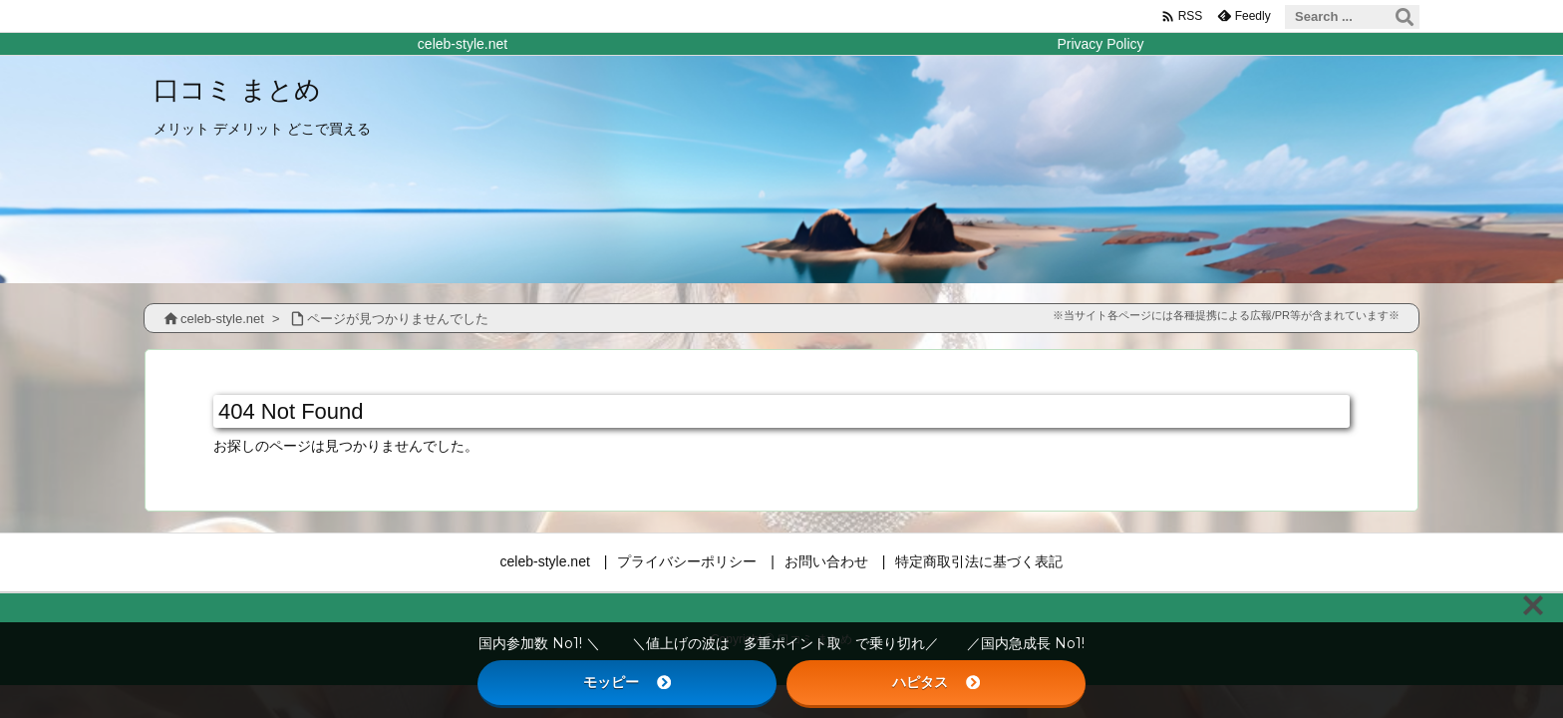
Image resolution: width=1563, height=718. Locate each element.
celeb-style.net (222, 318)
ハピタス (936, 682)
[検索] (1404, 17)
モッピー (627, 682)
